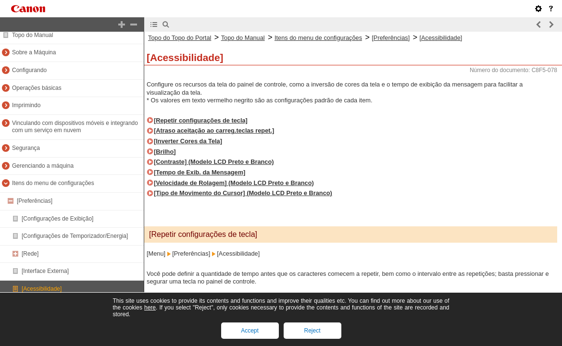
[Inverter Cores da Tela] (188, 141)
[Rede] (30, 253)
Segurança (26, 148)
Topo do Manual (32, 35)
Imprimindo (26, 105)
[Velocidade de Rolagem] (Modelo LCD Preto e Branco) (234, 182)
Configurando (29, 70)
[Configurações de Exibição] (57, 218)
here (150, 307)
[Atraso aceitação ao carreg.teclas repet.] (214, 130)
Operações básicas (37, 88)
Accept (250, 330)
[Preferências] (34, 201)
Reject (312, 330)
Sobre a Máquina (34, 52)
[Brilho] (165, 151)
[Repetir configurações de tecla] (201, 120)
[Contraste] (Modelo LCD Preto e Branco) (214, 161)
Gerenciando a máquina (43, 165)
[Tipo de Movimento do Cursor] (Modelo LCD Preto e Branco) (243, 193)
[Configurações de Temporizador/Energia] (75, 236)
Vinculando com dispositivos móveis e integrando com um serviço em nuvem (75, 127)
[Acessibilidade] (42, 288)
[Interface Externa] (45, 271)
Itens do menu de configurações (53, 183)
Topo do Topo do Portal (179, 37)
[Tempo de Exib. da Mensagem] (199, 172)
